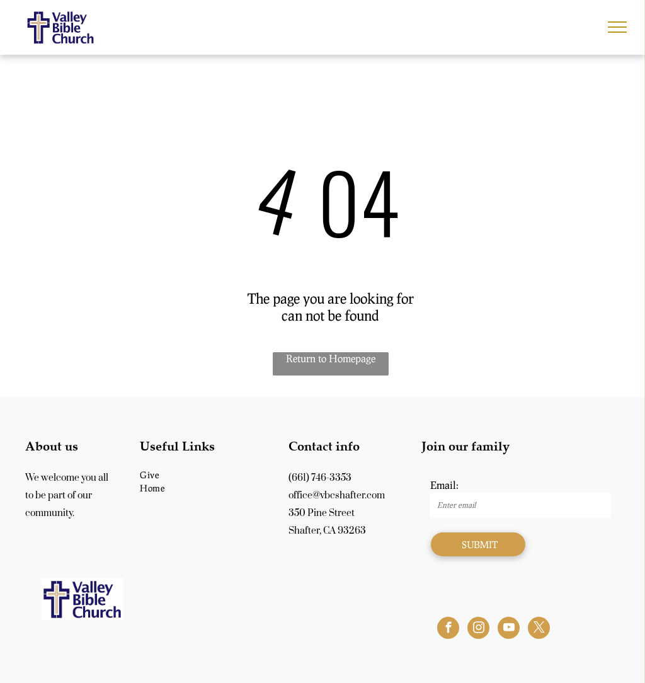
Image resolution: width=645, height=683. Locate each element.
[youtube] (509, 629)
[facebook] (448, 629)
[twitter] (539, 629)
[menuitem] (206, 474)
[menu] (617, 27)
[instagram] (478, 629)
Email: (444, 485)
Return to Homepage (330, 358)
